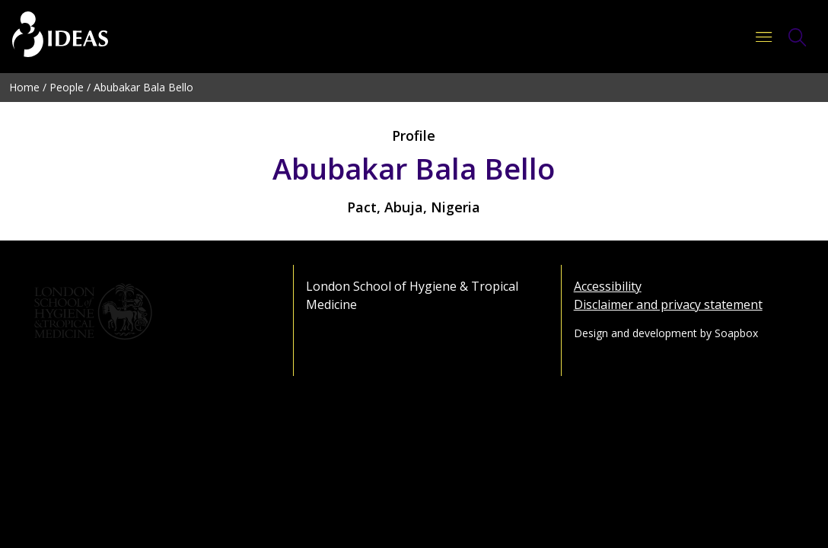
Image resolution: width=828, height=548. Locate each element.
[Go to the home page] (60, 36)
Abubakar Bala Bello (143, 87)
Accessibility (608, 286)
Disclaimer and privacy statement (668, 304)
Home (24, 87)
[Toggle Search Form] (797, 37)
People (66, 87)
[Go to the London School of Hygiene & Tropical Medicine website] (146, 312)
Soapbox (736, 333)
